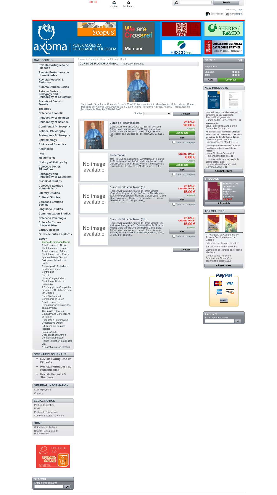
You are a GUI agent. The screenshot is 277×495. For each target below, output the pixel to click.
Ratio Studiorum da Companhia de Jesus (53, 297)
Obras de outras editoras (55, 234)
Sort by (138, 113)
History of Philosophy (53, 162)
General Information (51, 385)
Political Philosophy (52, 131)
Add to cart (182, 133)
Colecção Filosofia (51, 113)
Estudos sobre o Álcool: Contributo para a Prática (55, 246)
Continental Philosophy (54, 126)
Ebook (43, 238)
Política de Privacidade (46, 412)
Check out (230, 80)
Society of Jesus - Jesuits (51, 103)
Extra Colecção (49, 229)
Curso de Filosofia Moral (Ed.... (129, 187)
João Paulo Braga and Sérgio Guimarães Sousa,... (221, 127)
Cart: (232, 14)
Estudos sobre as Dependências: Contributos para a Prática (56, 305)
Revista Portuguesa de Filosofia (54, 66)
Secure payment (43, 389)
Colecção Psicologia (52, 218)
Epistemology (48, 140)
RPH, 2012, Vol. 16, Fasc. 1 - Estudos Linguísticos (230, 187)
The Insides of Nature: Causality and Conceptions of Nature (56, 314)
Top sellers (214, 211)
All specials (224, 203)
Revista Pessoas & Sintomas (51, 81)
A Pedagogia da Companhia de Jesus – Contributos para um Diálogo (57, 290)
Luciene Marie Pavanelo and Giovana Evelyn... (221, 165)
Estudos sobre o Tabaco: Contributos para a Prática (55, 252)
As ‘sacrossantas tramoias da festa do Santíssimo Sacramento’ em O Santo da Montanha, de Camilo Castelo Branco (224, 134)
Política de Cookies (44, 405)
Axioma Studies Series (54, 87)
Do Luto (46, 275)
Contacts (38, 393)
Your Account (217, 14)
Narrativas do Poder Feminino (221, 246)
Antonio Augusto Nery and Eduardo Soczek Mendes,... (220, 140)
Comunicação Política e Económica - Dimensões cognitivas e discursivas (219, 258)
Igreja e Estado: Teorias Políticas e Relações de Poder (54, 260)
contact (114, 6)
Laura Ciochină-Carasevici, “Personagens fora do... (220, 154)
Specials (212, 178)
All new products (223, 171)
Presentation (118, 155)
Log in (240, 9)
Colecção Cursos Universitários (50, 224)
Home (38, 423)
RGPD (37, 408)
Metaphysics (47, 157)
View (182, 138)
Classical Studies (50, 181)
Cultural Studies (49, 197)
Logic (42, 153)
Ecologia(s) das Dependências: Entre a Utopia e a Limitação (54, 335)
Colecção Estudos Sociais (51, 203)
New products (216, 87)
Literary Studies (49, 193)
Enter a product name (45, 483)
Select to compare (185, 142)
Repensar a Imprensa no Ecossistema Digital (55, 321)
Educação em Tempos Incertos (222, 243)
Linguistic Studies (51, 209)
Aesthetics (46, 148)
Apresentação (212, 123)
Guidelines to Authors (45, 427)
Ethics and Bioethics (52, 144)
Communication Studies (55, 213)
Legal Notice (44, 400)
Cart (209, 60)
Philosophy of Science (54, 122)
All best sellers (223, 265)
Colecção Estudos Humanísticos (51, 187)
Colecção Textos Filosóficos (50, 168)
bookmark (128, 6)
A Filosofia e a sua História (56, 347)
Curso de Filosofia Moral (55, 242)
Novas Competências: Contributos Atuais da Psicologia (53, 281)
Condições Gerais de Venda (49, 415)
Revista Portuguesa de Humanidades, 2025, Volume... (222, 118)
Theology (45, 108)
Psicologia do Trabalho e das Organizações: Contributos (55, 269)
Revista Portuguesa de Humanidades (54, 74)
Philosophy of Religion (54, 117)
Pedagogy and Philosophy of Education (55, 175)
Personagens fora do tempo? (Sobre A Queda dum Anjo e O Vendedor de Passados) (223, 148)
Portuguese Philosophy (54, 135)
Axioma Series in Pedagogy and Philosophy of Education (55, 94)
